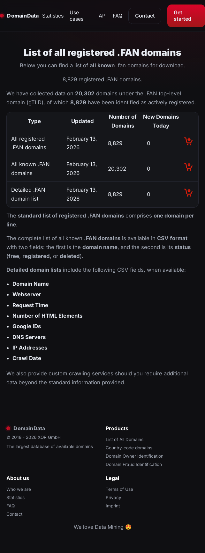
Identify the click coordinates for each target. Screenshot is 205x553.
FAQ (117, 15)
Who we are (18, 489)
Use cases (76, 15)
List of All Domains (124, 439)
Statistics (53, 15)
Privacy (113, 497)
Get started (182, 15)
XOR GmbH (49, 437)
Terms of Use (119, 489)
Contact (145, 15)
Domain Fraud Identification (134, 464)
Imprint (113, 505)
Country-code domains (129, 447)
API (103, 15)
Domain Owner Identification (134, 456)
